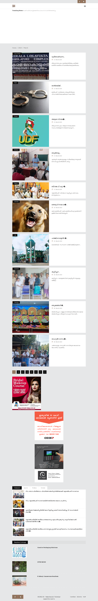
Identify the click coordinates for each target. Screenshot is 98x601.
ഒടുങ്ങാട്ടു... (56, 153)
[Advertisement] (49, 30)
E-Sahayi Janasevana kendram (47, 576)
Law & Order (17, 53)
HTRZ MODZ (41, 562)
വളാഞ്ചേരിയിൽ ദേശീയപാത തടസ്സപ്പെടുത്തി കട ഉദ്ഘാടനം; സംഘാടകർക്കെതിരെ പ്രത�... (54, 530)
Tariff (84, 596)
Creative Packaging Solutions (47, 547)
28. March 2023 (57, 274)
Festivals (16, 302)
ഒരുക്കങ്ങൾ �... (58, 305)
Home (14, 48)
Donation (16, 268)
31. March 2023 (57, 59)
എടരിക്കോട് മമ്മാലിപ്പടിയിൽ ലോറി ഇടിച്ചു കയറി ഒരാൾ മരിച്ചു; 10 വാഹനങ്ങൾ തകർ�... (52, 511)
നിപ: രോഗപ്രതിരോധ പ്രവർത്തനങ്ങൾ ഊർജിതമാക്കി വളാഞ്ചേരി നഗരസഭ (52, 491)
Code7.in (52, 599)
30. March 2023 (57, 207)
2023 (20, 48)
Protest (16, 116)
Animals (16, 201)
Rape (15, 82)
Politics (16, 183)
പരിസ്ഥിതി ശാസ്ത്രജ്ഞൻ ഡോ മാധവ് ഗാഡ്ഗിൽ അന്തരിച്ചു (40, 10)
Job (15, 235)
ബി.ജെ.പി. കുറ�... (59, 186)
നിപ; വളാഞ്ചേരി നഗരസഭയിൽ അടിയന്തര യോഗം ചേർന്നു (46, 501)
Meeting (16, 150)
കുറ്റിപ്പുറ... (56, 272)
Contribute (73, 596)
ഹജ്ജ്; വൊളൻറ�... (60, 238)
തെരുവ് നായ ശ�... (59, 204)
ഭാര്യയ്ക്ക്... (56, 85)
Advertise (79, 596)
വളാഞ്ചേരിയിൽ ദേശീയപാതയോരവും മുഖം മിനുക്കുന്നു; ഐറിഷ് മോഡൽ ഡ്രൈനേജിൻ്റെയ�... (51, 520)
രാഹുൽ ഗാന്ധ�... (59, 339)
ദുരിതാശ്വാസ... (58, 57)
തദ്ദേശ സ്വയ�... (59, 119)
